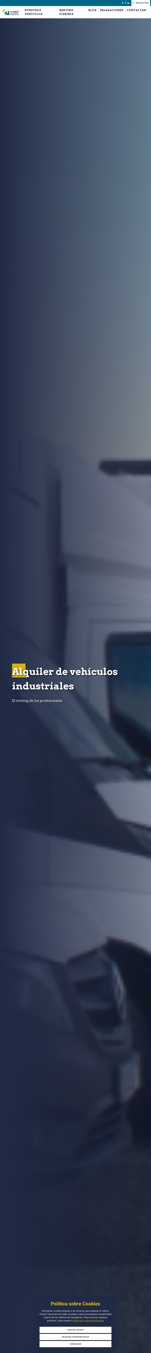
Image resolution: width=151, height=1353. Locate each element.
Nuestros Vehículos (34, 12)
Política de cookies (81, 1320)
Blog (92, 10)
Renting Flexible (66, 12)
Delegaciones (111, 10)
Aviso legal (98, 1320)
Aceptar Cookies (75, 1330)
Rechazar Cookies (71, 1337)
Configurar (75, 1344)
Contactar (136, 10)
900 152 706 (140, 3)
